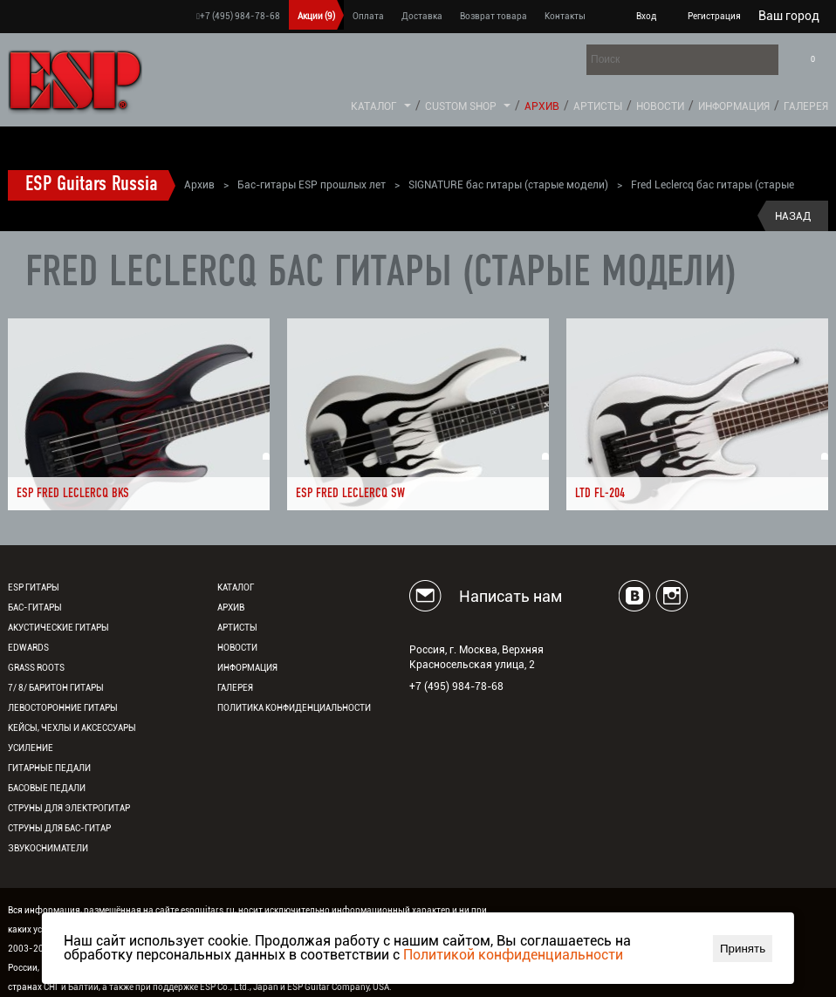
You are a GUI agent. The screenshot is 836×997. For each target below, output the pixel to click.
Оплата (368, 16)
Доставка (421, 16)
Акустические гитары (58, 627)
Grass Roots (36, 668)
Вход (646, 16)
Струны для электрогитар (69, 808)
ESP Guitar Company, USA (338, 987)
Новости (660, 106)
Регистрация (714, 16)
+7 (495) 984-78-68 (238, 16)
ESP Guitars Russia (91, 185)
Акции (316, 16)
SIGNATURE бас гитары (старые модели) (508, 185)
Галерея (806, 106)
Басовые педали (47, 788)
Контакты (565, 16)
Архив (541, 106)
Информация (734, 106)
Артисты (597, 106)
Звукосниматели (48, 848)
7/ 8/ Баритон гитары (56, 688)
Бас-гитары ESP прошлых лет (311, 185)
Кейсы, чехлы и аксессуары (72, 728)
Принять (742, 948)
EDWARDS (28, 647)
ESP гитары (33, 587)
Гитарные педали (49, 768)
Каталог (374, 106)
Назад (793, 216)
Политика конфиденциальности (294, 708)
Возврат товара (493, 16)
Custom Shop (461, 106)
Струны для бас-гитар (59, 828)
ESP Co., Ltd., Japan (239, 987)
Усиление (30, 748)
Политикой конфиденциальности (513, 954)
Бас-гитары (35, 607)
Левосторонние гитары (63, 708)
